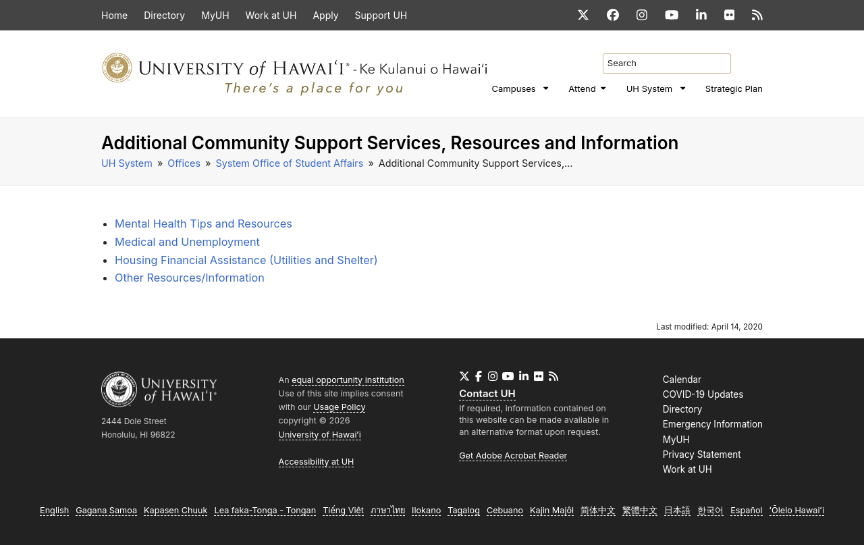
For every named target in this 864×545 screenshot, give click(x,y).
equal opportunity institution (348, 380)
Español (746, 510)
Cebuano (505, 510)
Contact (487, 393)
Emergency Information (713, 424)
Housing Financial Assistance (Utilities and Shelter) (246, 260)
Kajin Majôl (552, 510)
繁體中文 (639, 510)
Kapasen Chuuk (175, 510)
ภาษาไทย (388, 510)
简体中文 (598, 510)
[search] (759, 54)
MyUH (676, 439)
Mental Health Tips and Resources (203, 223)
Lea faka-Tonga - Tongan (265, 510)
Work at (687, 469)
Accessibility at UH (316, 462)
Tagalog (464, 510)
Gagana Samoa (106, 510)
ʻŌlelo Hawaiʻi (797, 510)
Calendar (682, 379)
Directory (683, 409)
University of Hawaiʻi (320, 435)
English (54, 510)
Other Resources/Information (190, 277)
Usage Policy (339, 407)
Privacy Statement (702, 454)
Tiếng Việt (343, 510)
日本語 (677, 510)
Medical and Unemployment (187, 242)
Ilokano (426, 510)
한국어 (710, 510)
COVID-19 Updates (703, 394)
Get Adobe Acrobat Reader (513, 455)
